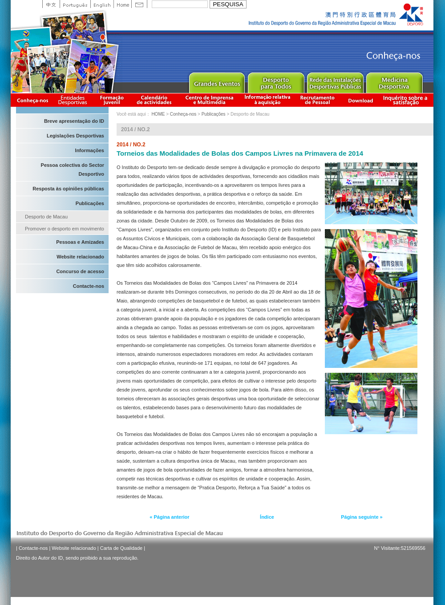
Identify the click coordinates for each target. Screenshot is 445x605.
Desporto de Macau (46, 216)
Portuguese (75, 4)
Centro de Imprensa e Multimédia (209, 100)
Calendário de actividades (154, 100)
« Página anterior (169, 517)
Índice (267, 517)
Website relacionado (80, 256)
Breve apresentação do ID (74, 121)
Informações (89, 150)
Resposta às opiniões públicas (68, 188)
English (101, 4)
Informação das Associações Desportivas (74, 100)
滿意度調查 (406, 100)
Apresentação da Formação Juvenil (111, 100)
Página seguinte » (362, 517)
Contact (139, 4)
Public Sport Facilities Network (334, 81)
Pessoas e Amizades (80, 242)
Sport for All (275, 81)
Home (122, 4)
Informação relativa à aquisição (267, 100)
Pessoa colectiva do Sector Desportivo (72, 169)
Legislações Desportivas (75, 135)
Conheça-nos (32, 100)
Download (360, 100)
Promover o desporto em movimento (64, 228)
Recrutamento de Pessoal (318, 100)
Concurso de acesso (80, 271)
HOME (158, 114)
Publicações (90, 203)
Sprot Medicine (394, 81)
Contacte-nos (88, 286)
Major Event (216, 81)
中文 (51, 4)
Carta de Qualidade (121, 548)
